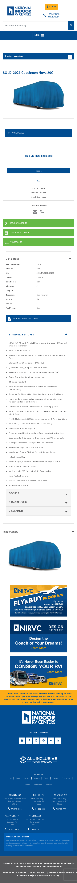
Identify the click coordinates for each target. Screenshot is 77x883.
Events (55, 778)
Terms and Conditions (13, 872)
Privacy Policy (38, 872)
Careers (49, 784)
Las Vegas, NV (60, 795)
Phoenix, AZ (35, 815)
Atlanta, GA (15, 795)
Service (26, 778)
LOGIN (51, 6)
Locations (38, 784)
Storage (36, 778)
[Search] (35, 25)
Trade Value (13, 242)
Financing (66, 778)
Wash (46, 778)
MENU (39, 35)
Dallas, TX (38, 795)
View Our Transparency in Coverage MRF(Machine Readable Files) (47, 874)
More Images (16, 133)
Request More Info (16, 223)
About (27, 784)
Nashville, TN (12, 815)
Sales (18, 778)
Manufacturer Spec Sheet (23, 319)
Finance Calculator (17, 233)
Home (9, 778)
